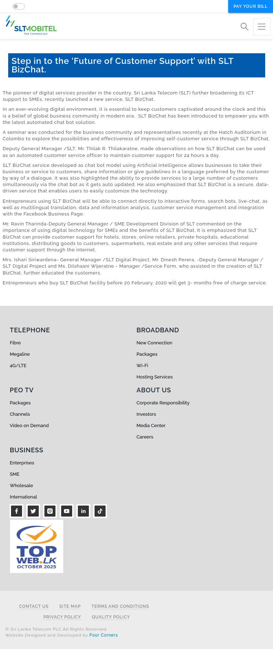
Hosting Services (154, 377)
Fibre (15, 342)
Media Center (151, 425)
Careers (144, 437)
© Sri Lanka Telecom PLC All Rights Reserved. (56, 629)
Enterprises (22, 462)
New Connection (154, 342)
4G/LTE (18, 365)
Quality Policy (111, 617)
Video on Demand (29, 425)
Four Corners (103, 635)
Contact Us (33, 606)
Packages (146, 354)
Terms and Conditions (120, 606)
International (23, 497)
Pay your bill (251, 6)
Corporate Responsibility (162, 402)
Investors (146, 414)
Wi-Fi (142, 365)
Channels (20, 414)
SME (15, 474)
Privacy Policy (62, 617)
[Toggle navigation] (262, 27)
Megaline (20, 354)
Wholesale (21, 485)
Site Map (70, 606)
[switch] (18, 6)
